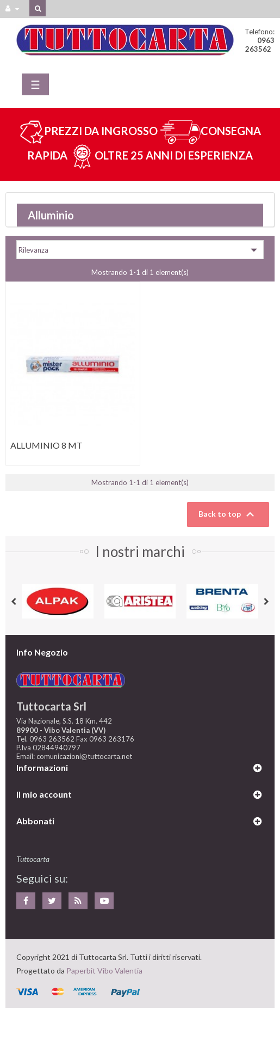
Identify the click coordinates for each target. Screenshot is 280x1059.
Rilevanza (140, 250)
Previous (13, 601)
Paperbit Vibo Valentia (104, 970)
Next (266, 601)
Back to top (228, 514)
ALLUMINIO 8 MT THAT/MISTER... (46, 450)
